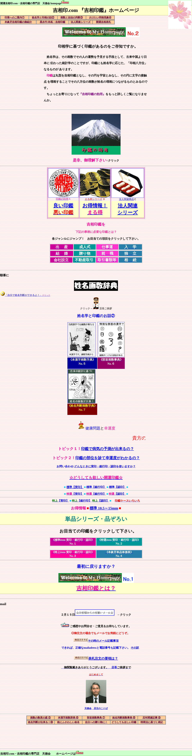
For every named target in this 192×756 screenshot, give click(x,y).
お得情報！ (94, 205)
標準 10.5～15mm (104, 508)
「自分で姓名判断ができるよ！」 (27, 295)
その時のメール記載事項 (103, 640)
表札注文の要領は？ (103, 658)
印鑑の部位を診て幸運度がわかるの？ (107, 458)
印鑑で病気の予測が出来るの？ (107, 449)
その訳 (135, 647)
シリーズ (127, 212)
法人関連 (128, 205)
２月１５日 (68, 614)
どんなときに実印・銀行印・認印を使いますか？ (105, 466)
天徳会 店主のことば (96, 708)
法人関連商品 (127, 198)
